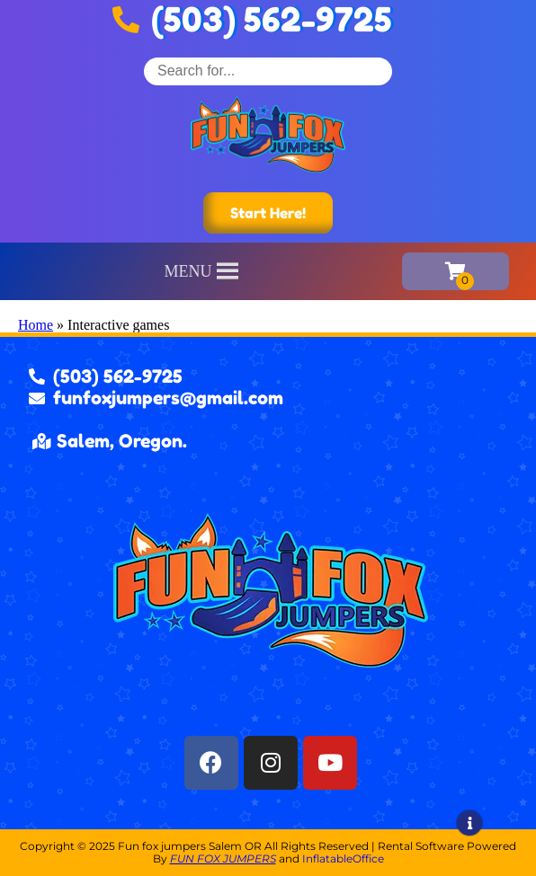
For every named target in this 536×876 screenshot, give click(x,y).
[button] (188, 271)
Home (35, 324)
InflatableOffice (343, 858)
